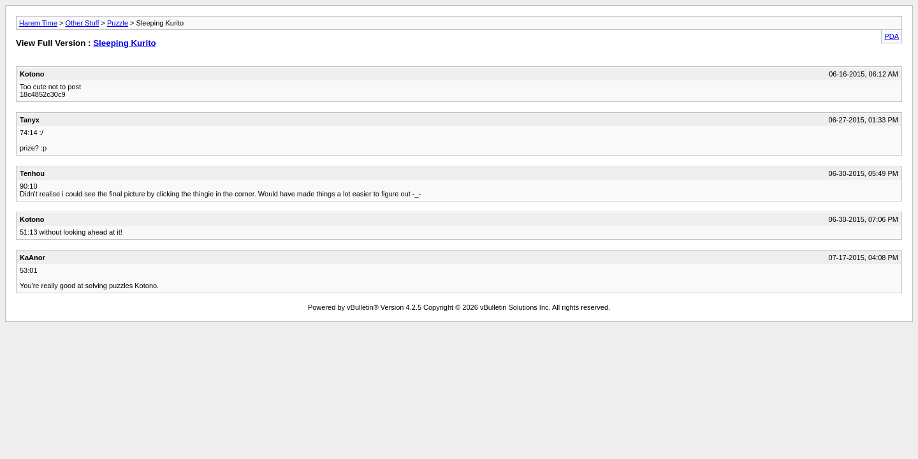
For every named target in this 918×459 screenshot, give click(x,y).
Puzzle (117, 23)
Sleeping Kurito (124, 43)
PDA (891, 36)
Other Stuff (82, 23)
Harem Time (38, 23)
